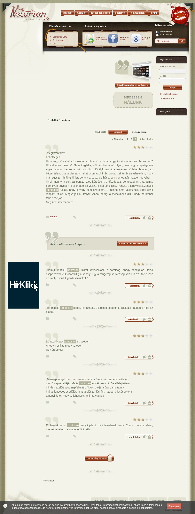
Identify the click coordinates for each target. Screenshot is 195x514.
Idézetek (177, 500)
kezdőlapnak (101, 38)
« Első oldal (118, 139)
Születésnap (58, 40)
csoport (124, 38)
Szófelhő (53, 120)
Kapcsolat (100, 500)
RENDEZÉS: (100, 132)
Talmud (53, 216)
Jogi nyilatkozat (119, 500)
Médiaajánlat (158, 500)
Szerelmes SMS (59, 37)
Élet (54, 43)
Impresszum (138, 500)
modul (146, 38)
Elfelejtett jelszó (170, 94)
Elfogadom (174, 506)
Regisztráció (169, 98)
